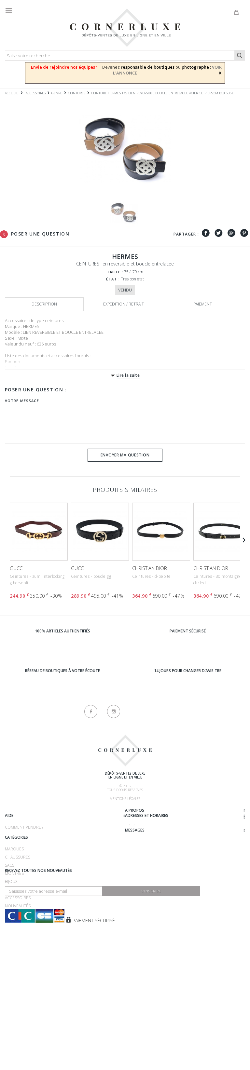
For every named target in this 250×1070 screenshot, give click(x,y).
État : (113, 279)
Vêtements (16, 952)
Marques (14, 911)
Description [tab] (44, 304)
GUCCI (16, 568)
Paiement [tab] (202, 304)
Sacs (9, 928)
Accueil (11, 93)
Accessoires (18, 960)
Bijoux (11, 944)
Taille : (115, 271)
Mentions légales (125, 798)
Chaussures (17, 920)
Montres (14, 936)
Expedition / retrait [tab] (123, 304)
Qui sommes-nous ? (25, 811)
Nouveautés (18, 968)
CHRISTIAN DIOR (149, 568)
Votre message (22, 400)
